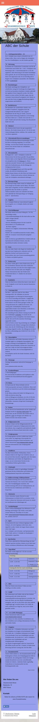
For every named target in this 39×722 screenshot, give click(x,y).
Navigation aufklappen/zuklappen (19, 3)
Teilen (6, 706)
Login (34, 714)
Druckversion (8, 714)
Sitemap (16, 714)
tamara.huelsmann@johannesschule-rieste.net (21, 514)
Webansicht (32, 715)
